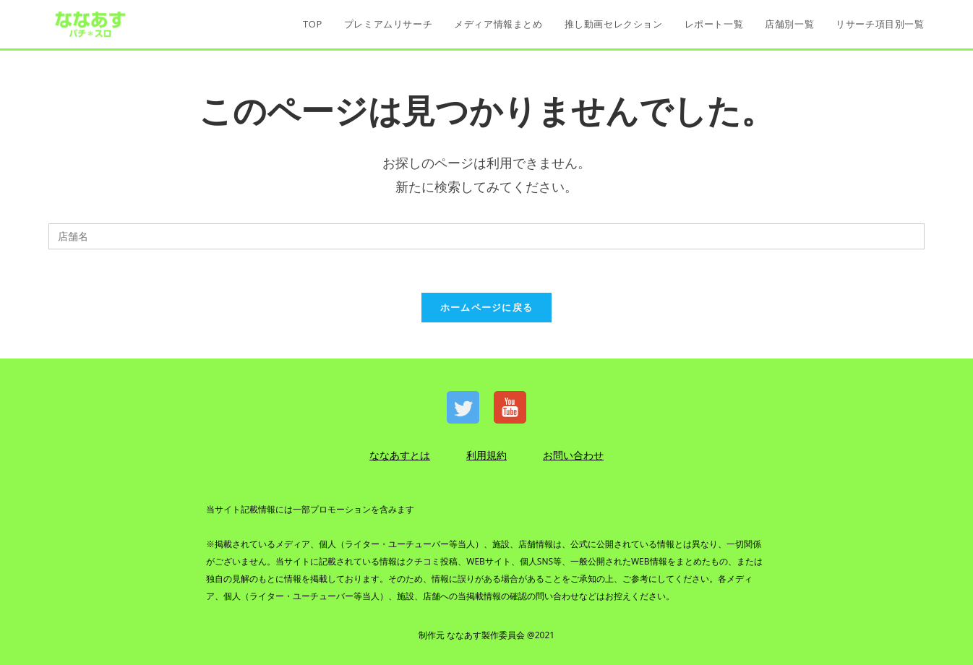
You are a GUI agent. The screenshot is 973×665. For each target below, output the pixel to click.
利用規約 (486, 455)
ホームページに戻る (486, 307)
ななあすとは (399, 455)
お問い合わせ (573, 455)
